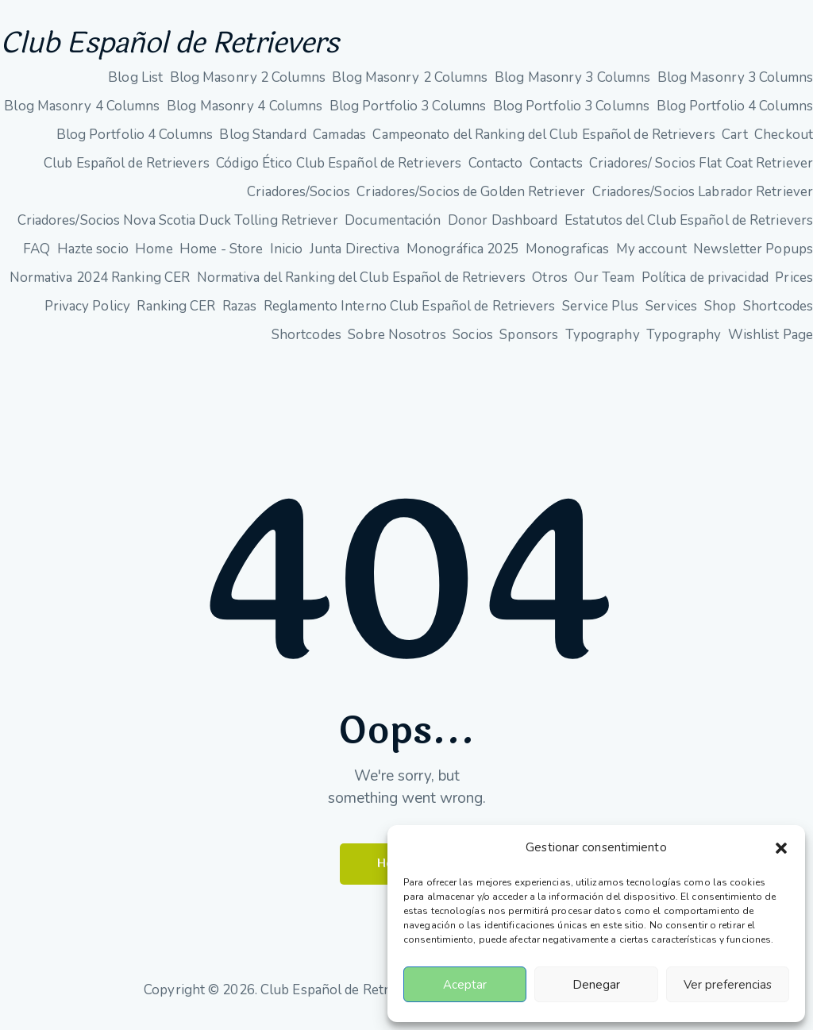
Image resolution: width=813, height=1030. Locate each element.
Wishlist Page (770, 342)
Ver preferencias (728, 985)
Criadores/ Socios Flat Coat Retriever (701, 170)
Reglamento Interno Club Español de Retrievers (410, 313)
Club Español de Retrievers (205, 47)
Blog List (135, 84)
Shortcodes (778, 313)
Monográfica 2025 (462, 256)
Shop (720, 313)
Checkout (783, 142)
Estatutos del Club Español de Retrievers (688, 227)
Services (671, 313)
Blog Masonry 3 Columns (572, 84)
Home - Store (221, 256)
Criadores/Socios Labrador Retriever (703, 199)
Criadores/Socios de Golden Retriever (470, 199)
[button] (781, 848)
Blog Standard (262, 142)
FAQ (36, 256)
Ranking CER (176, 313)
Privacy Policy (87, 313)
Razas (239, 313)
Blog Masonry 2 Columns (248, 84)
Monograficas (567, 256)
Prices (794, 285)
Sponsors (528, 342)
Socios (473, 342)
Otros (550, 285)
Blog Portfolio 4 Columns (735, 113)
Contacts (556, 170)
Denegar (596, 985)
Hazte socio (93, 256)
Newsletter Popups (753, 256)
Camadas (339, 142)
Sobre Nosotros (396, 342)
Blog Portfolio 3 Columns (407, 113)
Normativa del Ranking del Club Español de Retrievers (361, 285)
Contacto (495, 170)
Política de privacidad (705, 285)
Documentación (393, 227)
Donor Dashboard (503, 227)
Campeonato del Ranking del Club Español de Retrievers (543, 142)
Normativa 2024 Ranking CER (100, 285)
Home (153, 256)
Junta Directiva (355, 256)
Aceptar (465, 985)
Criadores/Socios (298, 199)
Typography (602, 342)
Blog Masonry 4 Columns (82, 113)
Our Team (604, 285)
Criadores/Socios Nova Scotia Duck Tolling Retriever (177, 227)
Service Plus (600, 313)
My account (651, 256)
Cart (734, 142)
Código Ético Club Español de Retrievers (338, 170)
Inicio (286, 256)
